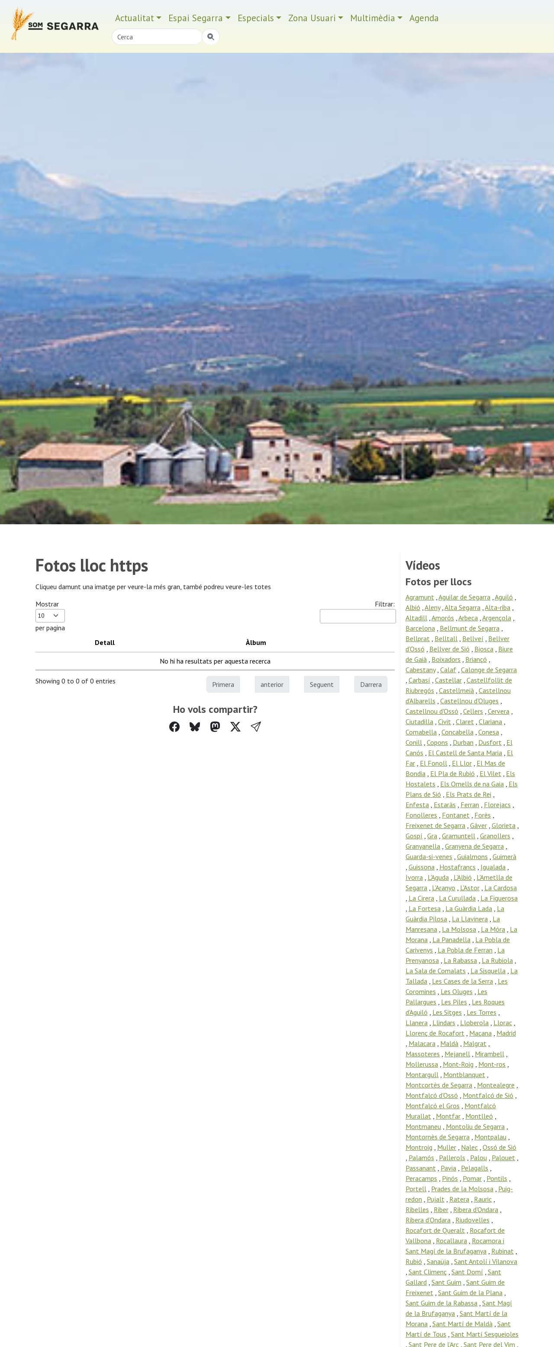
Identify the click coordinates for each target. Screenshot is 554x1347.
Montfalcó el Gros (433, 1105)
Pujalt (435, 1199)
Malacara (422, 1043)
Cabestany (420, 669)
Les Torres (481, 1012)
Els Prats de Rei (468, 794)
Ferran (470, 804)
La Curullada (457, 898)
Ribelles (417, 1209)
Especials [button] (256, 18)
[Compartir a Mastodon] (215, 727)
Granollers (495, 835)
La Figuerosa (499, 898)
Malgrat (474, 1043)
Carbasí (419, 680)
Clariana (490, 721)
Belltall (446, 638)
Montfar (448, 1116)
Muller (446, 1147)
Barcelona (420, 628)
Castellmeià (456, 690)
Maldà (449, 1043)
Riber (441, 1209)
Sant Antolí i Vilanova (485, 1261)
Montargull (422, 1074)
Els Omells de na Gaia (472, 783)
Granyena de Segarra (474, 846)
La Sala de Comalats (436, 970)
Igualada (493, 867)
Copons (437, 742)
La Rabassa (460, 960)
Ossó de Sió (499, 1147)
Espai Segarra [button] (195, 18)
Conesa (488, 732)
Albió (413, 607)
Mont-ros (492, 1064)
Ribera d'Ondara (475, 1209)
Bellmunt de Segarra (469, 628)
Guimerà (504, 856)
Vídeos (423, 565)
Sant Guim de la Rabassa (441, 1303)
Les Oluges (457, 991)
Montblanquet (464, 1074)
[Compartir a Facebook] (174, 727)
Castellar (448, 680)
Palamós (421, 1157)
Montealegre (496, 1085)
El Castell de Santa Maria (465, 752)
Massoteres (423, 1053)
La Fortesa (425, 908)
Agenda (424, 18)
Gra (432, 835)
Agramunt (420, 597)
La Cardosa (500, 887)
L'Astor (470, 887)
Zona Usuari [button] (312, 18)
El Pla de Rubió (452, 773)
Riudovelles (472, 1220)
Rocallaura (451, 1240)
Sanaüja (438, 1261)
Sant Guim (446, 1282)
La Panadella (451, 939)
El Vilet (490, 773)
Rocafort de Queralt (435, 1230)
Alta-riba (497, 607)
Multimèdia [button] (372, 18)
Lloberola (474, 1022)
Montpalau (490, 1136)
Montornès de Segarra (438, 1136)
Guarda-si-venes (429, 856)
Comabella (421, 732)
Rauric (483, 1199)
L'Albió (463, 877)
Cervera (498, 711)
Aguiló (504, 597)
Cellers (473, 711)
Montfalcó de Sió (488, 1095)
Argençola (496, 617)
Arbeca (468, 617)
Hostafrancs (457, 867)
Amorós (443, 617)
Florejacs (497, 804)
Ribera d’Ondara (428, 1220)
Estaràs (445, 804)
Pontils (496, 1178)
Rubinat (502, 1251)
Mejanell (457, 1053)
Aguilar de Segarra (464, 597)
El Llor (462, 763)
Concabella (457, 732)
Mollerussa (422, 1064)
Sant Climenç (428, 1271)
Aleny (432, 607)
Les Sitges (447, 1012)
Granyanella (423, 846)
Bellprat (418, 638)
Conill (414, 742)
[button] (256, 727)
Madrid (506, 1033)
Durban (463, 742)
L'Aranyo (443, 887)
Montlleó (479, 1116)
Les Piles (454, 1001)
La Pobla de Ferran (465, 950)
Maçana (480, 1033)
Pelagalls (474, 1168)
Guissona (422, 867)
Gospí (414, 835)
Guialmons (472, 856)
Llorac (502, 1022)
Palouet (503, 1157)
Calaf (448, 669)
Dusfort (490, 742)
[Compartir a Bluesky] (195, 727)
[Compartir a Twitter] (235, 727)
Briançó (476, 659)
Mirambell (489, 1053)
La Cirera (421, 898)
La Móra (493, 929)
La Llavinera (470, 918)
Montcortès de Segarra (439, 1085)
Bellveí (472, 638)
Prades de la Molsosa (462, 1188)
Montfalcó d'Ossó (432, 1095)
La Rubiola (497, 960)
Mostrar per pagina (50, 616)
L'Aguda (438, 877)
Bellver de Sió (449, 649)
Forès (482, 815)
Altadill (416, 617)
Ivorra (414, 877)
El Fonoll (433, 763)
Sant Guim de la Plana (470, 1292)
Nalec (469, 1147)
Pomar (472, 1178)
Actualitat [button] (134, 18)
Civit (444, 721)
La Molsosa (459, 929)
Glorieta (503, 825)
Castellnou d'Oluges (469, 700)
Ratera (459, 1199)
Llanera (417, 1022)
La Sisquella (488, 970)
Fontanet (456, 815)
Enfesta (417, 804)
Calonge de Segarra (489, 669)
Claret (465, 721)
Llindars (443, 1022)
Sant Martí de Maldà (462, 1323)
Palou (478, 1157)
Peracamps (421, 1178)
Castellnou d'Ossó (432, 711)
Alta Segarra (462, 607)
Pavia (448, 1168)
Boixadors (446, 659)
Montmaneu (423, 1126)
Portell (416, 1188)
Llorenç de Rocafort (435, 1033)
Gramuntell (458, 835)
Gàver (478, 825)
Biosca (483, 649)
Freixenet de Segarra (435, 825)
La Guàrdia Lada (468, 908)
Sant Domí (467, 1271)
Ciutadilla (419, 721)
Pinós (450, 1178)
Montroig (419, 1147)
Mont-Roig (458, 1064)
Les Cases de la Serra (462, 981)
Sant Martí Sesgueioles (485, 1334)
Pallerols (452, 1157)
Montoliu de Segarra (475, 1126)
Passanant (421, 1168)
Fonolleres (421, 815)
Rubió (414, 1261)
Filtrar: (357, 611)
